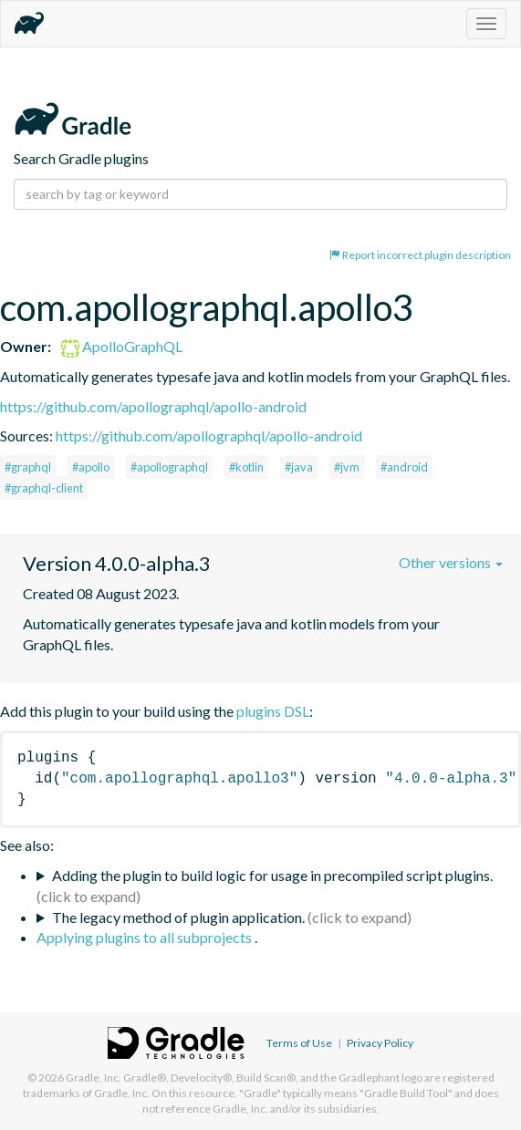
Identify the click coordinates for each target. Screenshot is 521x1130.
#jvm (346, 467)
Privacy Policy (380, 1043)
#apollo (90, 467)
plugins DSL (272, 711)
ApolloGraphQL (121, 346)
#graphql (28, 467)
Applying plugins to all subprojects (145, 937)
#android (404, 467)
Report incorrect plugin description (420, 255)
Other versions (451, 562)
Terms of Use (299, 1043)
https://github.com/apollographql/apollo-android (153, 406)
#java (299, 467)
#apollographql (169, 467)
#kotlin (246, 467)
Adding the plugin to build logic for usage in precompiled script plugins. (272, 875)
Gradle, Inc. (93, 1077)
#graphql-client (44, 488)
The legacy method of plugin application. (178, 917)
